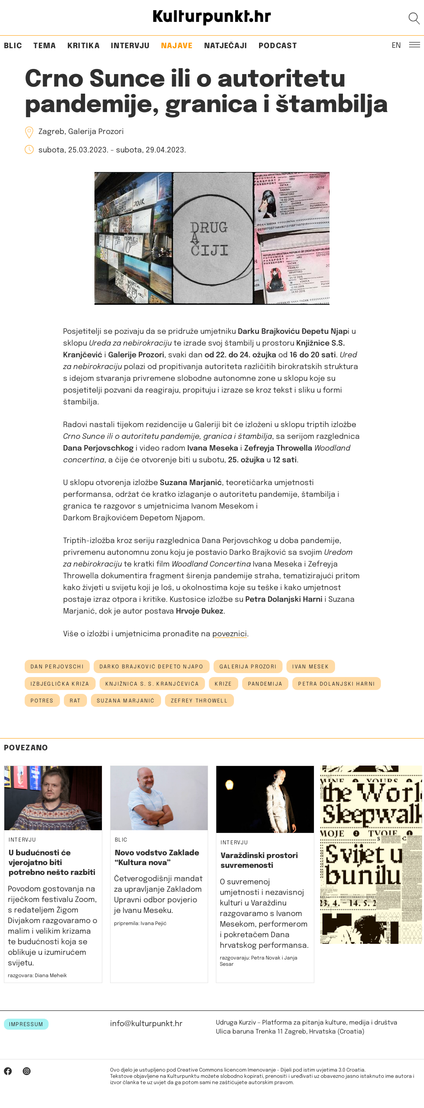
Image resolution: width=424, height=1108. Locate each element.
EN (396, 45)
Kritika (83, 46)
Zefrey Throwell (199, 701)
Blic (13, 46)
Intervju (130, 46)
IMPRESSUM (26, 1024)
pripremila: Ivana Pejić (140, 923)
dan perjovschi (57, 667)
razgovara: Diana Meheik (37, 975)
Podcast (278, 46)
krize (223, 684)
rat (75, 701)
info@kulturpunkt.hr (146, 1024)
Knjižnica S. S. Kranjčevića (152, 684)
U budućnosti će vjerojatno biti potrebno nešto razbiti (52, 863)
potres (42, 701)
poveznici (229, 634)
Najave (177, 46)
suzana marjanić (126, 701)
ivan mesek (310, 667)
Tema (44, 46)
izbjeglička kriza (60, 684)
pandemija (265, 684)
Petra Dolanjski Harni (336, 684)
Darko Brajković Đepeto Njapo (152, 667)
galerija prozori (248, 667)
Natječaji (226, 46)
